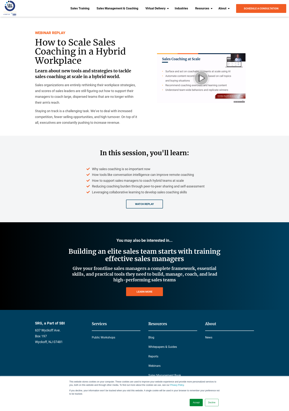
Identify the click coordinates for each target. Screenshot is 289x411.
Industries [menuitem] (181, 8)
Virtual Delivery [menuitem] (155, 8)
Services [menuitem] (99, 324)
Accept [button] (196, 402)
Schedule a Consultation (261, 8)
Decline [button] (211, 402)
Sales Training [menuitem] (79, 8)
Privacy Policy (177, 385)
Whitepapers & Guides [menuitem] (162, 347)
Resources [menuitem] (202, 8)
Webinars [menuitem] (154, 366)
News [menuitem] (208, 337)
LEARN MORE (144, 291)
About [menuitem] (222, 8)
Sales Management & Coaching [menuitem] (117, 8)
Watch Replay (144, 204)
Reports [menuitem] (153, 356)
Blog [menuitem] (151, 337)
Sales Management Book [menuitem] (164, 375)
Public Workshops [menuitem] (103, 337)
